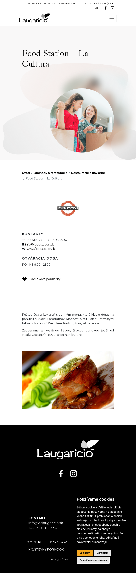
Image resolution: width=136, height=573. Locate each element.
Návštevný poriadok (46, 549)
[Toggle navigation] (112, 18)
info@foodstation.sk (39, 244)
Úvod (26, 173)
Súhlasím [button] (85, 552)
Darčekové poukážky (41, 279)
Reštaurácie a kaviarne (88, 173)
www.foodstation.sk (41, 249)
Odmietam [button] (102, 552)
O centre (34, 542)
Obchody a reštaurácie (50, 173)
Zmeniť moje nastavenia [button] (93, 560)
